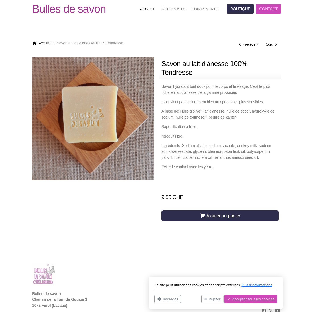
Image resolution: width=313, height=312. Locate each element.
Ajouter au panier (220, 215)
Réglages (108, 298)
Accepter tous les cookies (191, 298)
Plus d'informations (197, 285)
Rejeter (153, 298)
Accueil (44, 43)
